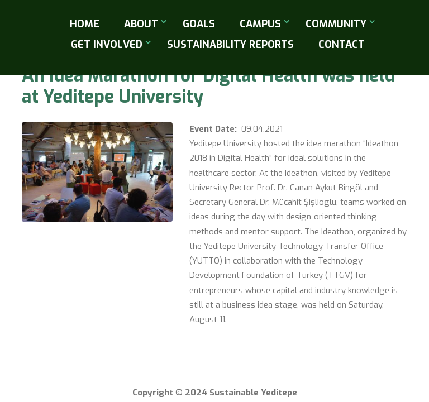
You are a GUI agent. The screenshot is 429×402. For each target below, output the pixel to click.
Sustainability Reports (230, 44)
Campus (260, 24)
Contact (341, 44)
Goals (199, 24)
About (141, 24)
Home (84, 24)
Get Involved (106, 44)
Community (336, 24)
